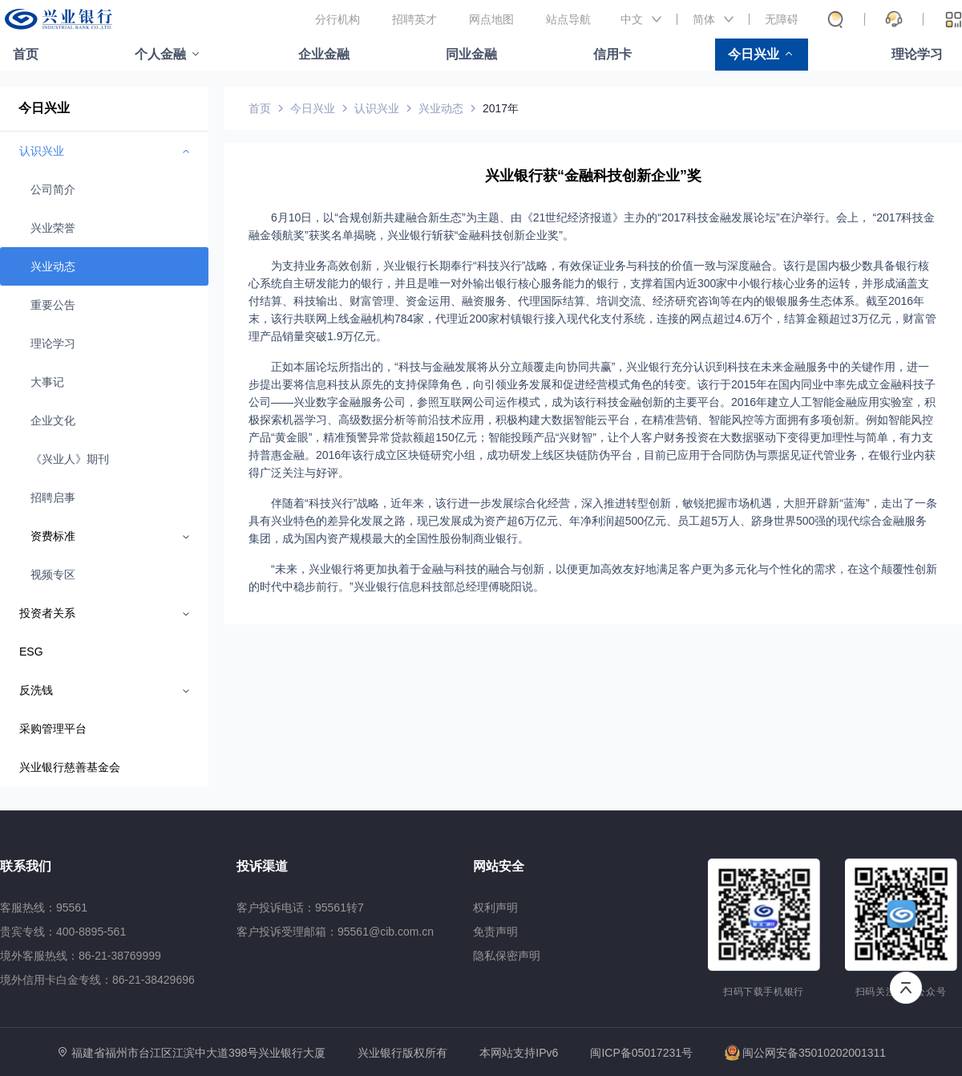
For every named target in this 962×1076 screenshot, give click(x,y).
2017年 (501, 108)
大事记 (47, 382)
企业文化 (52, 420)
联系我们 (25, 866)
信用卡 (612, 54)
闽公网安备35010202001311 (805, 1052)
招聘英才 (414, 19)
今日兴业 (753, 54)
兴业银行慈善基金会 (69, 767)
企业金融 (324, 54)
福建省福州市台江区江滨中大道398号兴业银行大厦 (198, 1052)
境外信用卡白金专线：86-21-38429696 (97, 979)
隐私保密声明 (506, 955)
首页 (25, 54)
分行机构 (337, 19)
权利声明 (495, 907)
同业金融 (471, 54)
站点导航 (568, 19)
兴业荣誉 (52, 227)
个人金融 (160, 54)
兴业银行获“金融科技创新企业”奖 (593, 176)
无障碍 (781, 19)
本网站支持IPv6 (518, 1053)
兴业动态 (52, 266)
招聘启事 (52, 497)
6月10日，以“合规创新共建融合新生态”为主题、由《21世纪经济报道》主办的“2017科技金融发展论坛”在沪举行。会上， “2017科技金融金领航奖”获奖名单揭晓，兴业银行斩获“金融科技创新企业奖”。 (592, 226)
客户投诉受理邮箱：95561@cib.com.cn (335, 931)
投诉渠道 (262, 866)
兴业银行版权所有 (402, 1053)
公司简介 (52, 189)
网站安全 (498, 866)
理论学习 (917, 54)
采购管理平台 (53, 728)
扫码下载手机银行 (763, 992)
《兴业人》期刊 (69, 459)
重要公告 (52, 304)
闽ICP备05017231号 (641, 1052)
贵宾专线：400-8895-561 (63, 931)
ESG (31, 651)
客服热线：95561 (43, 907)
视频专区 (52, 574)
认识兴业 (376, 108)
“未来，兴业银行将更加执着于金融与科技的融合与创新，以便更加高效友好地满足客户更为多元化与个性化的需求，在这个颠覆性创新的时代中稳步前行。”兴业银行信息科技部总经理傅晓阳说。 (593, 577)
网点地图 (491, 19)
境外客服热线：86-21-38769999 (80, 955)
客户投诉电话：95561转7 (300, 907)
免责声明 (495, 931)
